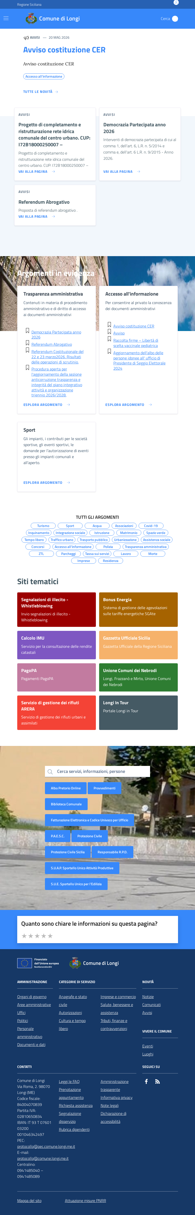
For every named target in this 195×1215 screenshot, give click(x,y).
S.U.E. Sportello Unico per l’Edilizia (76, 883)
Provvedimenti (104, 788)
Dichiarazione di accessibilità (113, 1117)
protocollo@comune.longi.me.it (43, 1158)
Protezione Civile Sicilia (68, 852)
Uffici (21, 1013)
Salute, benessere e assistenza (117, 1009)
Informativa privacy (117, 1097)
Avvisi (147, 1013)
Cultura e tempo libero (72, 1025)
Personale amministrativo (29, 1033)
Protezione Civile (89, 836)
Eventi (147, 1046)
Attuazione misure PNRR (85, 1201)
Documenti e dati (31, 1044)
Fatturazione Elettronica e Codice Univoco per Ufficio (89, 820)
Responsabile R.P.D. (112, 852)
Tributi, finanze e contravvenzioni (114, 1025)
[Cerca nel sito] (175, 19)
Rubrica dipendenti (74, 1129)
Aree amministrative (34, 1005)
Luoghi (147, 1054)
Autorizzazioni (70, 1013)
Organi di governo (31, 997)
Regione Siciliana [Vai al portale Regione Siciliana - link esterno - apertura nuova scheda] (29, 4)
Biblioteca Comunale (66, 804)
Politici (22, 1021)
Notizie (148, 997)
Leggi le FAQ (69, 1081)
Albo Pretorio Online (66, 788)
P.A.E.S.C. (57, 836)
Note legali (110, 1105)
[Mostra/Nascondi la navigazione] (6, 18)
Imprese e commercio (118, 997)
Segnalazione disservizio (70, 1117)
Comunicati (151, 1005)
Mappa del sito (29, 1201)
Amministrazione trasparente (115, 1085)
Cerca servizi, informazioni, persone (91, 771)
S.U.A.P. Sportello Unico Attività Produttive (82, 867)
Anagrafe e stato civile (73, 1001)
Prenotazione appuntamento (71, 1093)
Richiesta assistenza (76, 1105)
